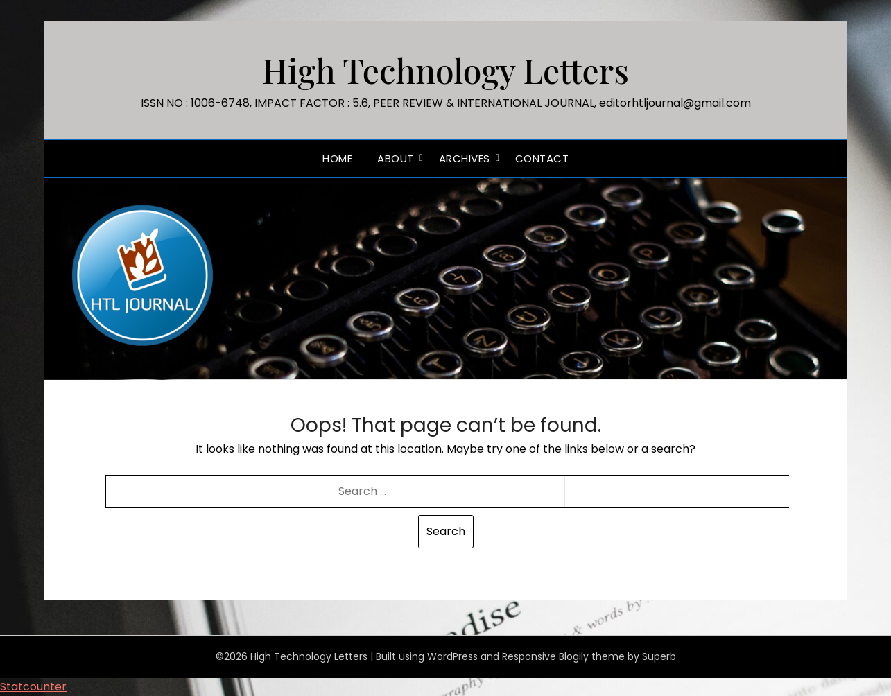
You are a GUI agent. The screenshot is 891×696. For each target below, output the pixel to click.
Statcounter (33, 687)
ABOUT (395, 158)
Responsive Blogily (545, 656)
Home (337, 158)
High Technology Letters (445, 70)
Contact (542, 158)
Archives (464, 158)
